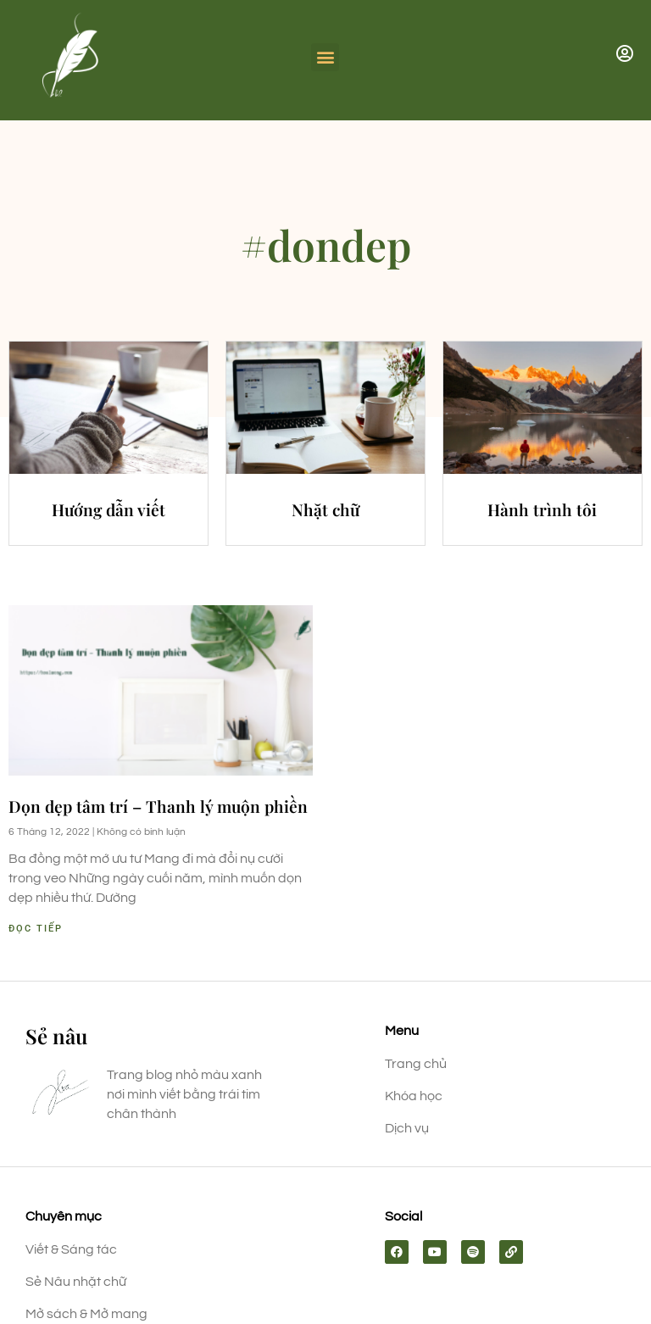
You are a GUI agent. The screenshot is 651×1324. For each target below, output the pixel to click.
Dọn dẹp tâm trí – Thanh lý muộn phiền (158, 806)
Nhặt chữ (325, 509)
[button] (325, 57)
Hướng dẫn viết (108, 509)
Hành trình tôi (542, 509)
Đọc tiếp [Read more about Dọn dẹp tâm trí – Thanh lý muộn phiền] (35, 928)
